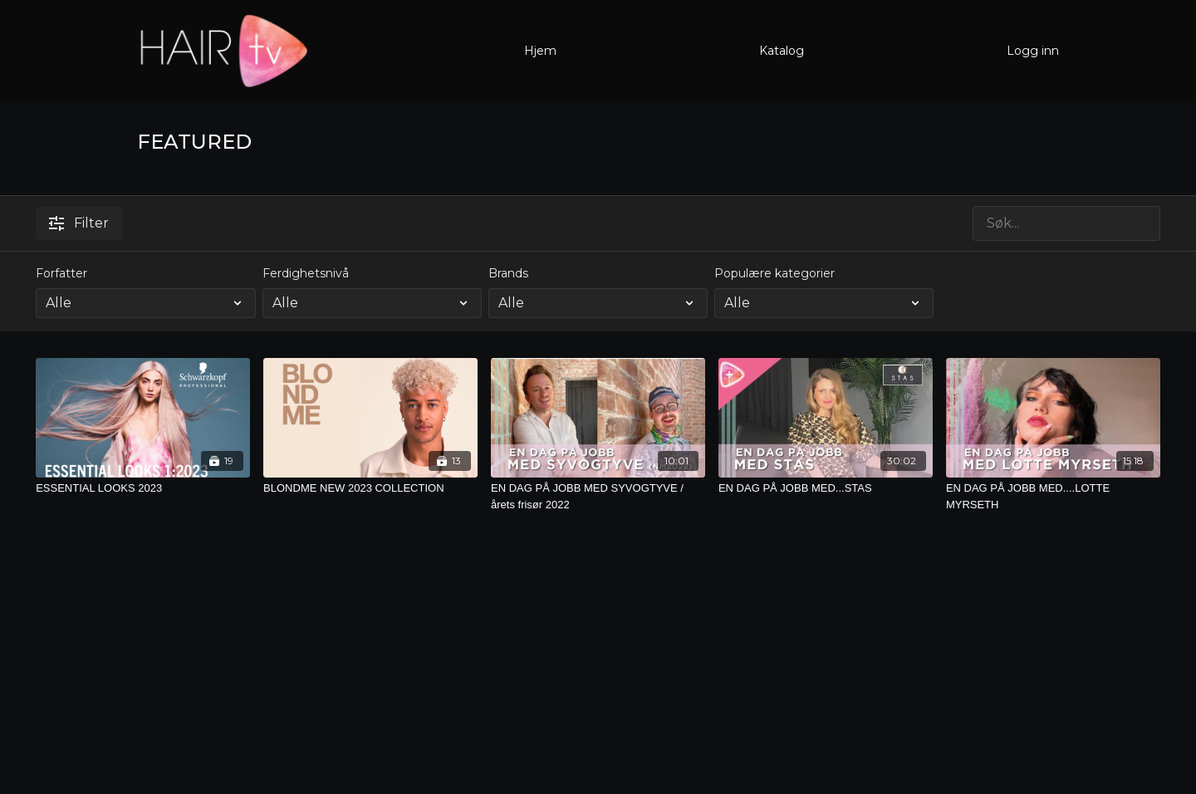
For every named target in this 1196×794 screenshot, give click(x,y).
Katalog (781, 50)
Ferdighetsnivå (305, 273)
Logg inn (1033, 50)
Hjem (540, 50)
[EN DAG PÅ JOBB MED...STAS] (825, 488)
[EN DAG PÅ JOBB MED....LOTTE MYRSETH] (1053, 496)
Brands (508, 273)
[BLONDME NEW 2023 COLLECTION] (370, 488)
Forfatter (61, 273)
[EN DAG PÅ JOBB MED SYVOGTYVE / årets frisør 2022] (598, 496)
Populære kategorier (774, 273)
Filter (79, 223)
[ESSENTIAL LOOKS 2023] (143, 488)
